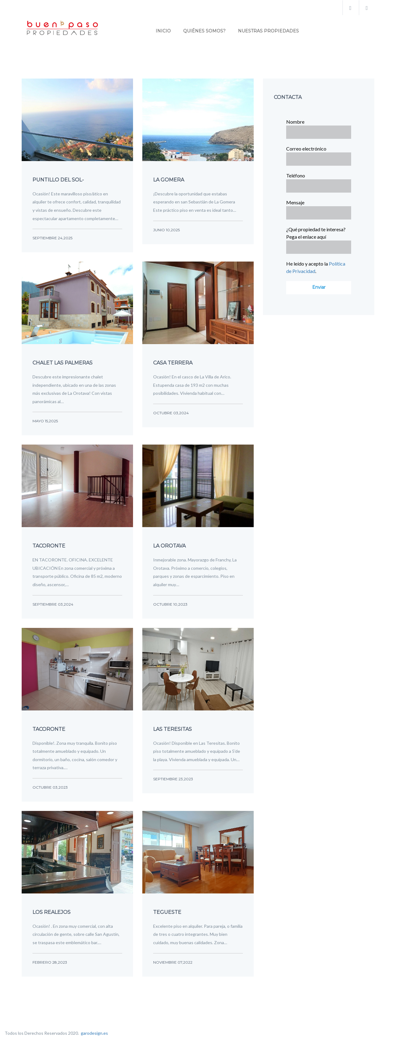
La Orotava (169, 546)
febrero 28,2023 (49, 962)
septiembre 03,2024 (52, 604)
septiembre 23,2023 (173, 779)
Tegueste (167, 912)
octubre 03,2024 (171, 413)
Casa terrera (172, 363)
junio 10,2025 (166, 230)
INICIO (163, 31)
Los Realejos (51, 912)
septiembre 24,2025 (52, 238)
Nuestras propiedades (268, 31)
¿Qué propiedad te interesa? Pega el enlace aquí (318, 237)
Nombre (318, 126)
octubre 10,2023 (170, 604)
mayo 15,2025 (45, 421)
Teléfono (318, 180)
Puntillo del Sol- (58, 180)
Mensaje (318, 207)
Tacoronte (48, 546)
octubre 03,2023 (50, 787)
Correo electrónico (318, 153)
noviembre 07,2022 (172, 962)
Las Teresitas (172, 729)
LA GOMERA (168, 180)
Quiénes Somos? (204, 31)
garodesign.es (94, 1033)
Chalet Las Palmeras (62, 363)
